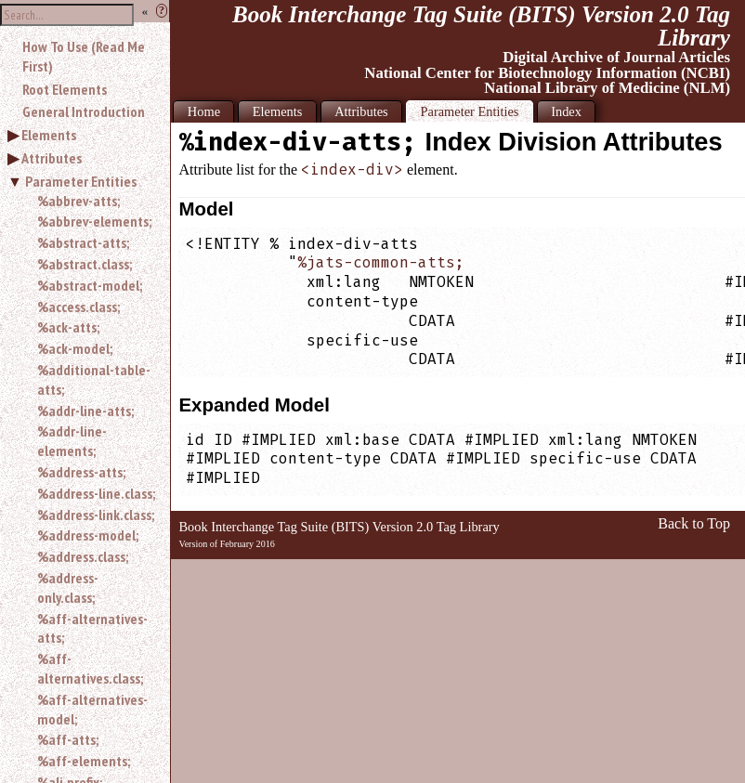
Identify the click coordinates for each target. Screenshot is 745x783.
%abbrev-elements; (94, 221)
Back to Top (694, 523)
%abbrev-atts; (78, 200)
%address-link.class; (95, 514)
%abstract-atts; (83, 242)
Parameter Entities (81, 181)
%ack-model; (74, 348)
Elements (48, 134)
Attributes (51, 158)
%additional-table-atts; (93, 379)
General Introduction (83, 111)
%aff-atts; (67, 739)
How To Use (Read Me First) (83, 56)
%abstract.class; (84, 263)
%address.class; (82, 556)
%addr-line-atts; (85, 410)
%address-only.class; (67, 587)
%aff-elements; (83, 760)
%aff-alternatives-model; (92, 709)
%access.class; (78, 306)
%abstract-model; (89, 285)
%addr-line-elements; (72, 441)
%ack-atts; (68, 327)
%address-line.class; (96, 493)
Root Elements (64, 89)
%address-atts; (81, 472)
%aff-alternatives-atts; (92, 628)
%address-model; (87, 535)
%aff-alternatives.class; (90, 668)
